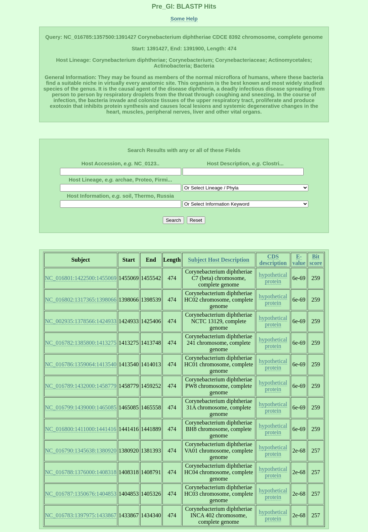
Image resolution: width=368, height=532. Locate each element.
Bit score (315, 259)
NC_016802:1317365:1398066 (80, 300)
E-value (298, 259)
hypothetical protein (273, 278)
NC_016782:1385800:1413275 (80, 343)
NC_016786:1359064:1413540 (80, 364)
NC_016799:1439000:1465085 (80, 407)
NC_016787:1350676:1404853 (80, 494)
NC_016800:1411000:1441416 (80, 429)
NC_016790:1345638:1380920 (80, 451)
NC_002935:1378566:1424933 (80, 321)
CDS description (273, 259)
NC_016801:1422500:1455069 (80, 278)
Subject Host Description (218, 260)
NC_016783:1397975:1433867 (80, 515)
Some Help (184, 19)
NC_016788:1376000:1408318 (80, 472)
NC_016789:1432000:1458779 (80, 386)
